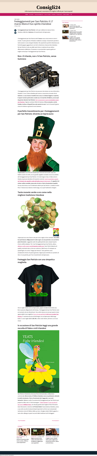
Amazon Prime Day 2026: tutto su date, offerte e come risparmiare (23, 441)
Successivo (55, 420)
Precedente (21, 420)
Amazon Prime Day (39, 14)
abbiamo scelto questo (31, 246)
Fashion (53, 14)
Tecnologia (59, 14)
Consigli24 (48, 7)
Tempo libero (66, 14)
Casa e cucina (47, 14)
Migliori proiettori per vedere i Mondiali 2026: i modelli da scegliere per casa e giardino (75, 33)
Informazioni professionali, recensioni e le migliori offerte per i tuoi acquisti (48, 11)
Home (26, 14)
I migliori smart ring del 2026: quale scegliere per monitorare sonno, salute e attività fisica (75, 39)
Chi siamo (31, 14)
